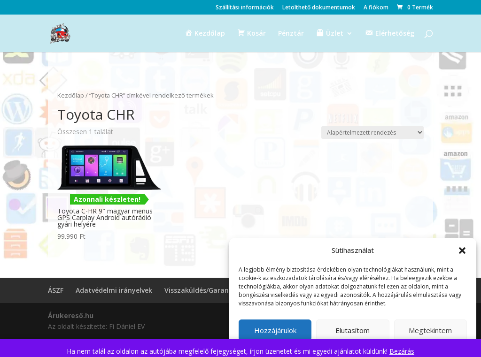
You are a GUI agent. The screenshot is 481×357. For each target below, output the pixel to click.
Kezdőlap (70, 95)
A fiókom (376, 8)
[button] (462, 250)
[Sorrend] (372, 132)
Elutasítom (352, 330)
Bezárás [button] (401, 351)
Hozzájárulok (275, 330)
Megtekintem (430, 330)
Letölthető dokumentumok (318, 8)
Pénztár (291, 34)
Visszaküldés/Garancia (201, 290)
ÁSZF (55, 290)
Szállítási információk (245, 8)
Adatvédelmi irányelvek (114, 290)
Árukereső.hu (70, 315)
